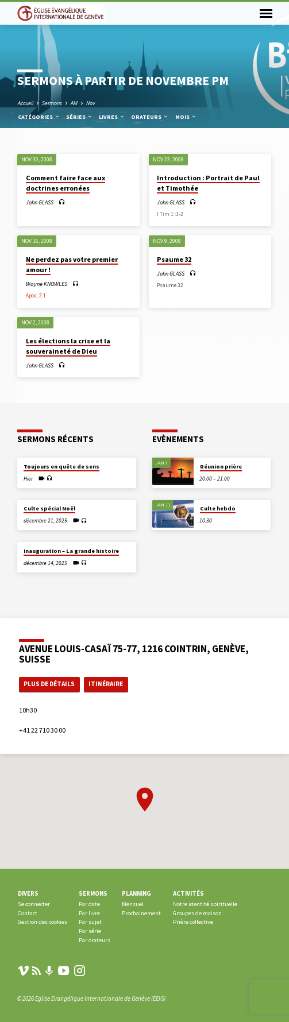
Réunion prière (221, 466)
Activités (188, 893)
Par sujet (90, 922)
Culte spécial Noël (49, 508)
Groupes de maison (197, 913)
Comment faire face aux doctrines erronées (65, 182)
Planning (136, 893)
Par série (90, 931)
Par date (89, 904)
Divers (28, 893)
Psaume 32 (174, 259)
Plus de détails (49, 684)
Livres (112, 117)
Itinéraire (105, 684)
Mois (186, 117)
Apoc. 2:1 (36, 295)
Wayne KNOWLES (46, 284)
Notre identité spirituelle (205, 904)
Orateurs (150, 117)
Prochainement (141, 913)
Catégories (39, 117)
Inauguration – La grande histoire (71, 551)
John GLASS (39, 202)
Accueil (25, 103)
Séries (79, 117)
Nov (90, 103)
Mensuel (133, 904)
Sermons (52, 103)
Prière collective (193, 922)
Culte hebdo (218, 508)
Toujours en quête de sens (61, 466)
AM (74, 103)
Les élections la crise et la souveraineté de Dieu (68, 345)
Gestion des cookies (42, 922)
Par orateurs (94, 940)
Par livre (89, 913)
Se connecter (34, 904)
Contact (27, 913)
